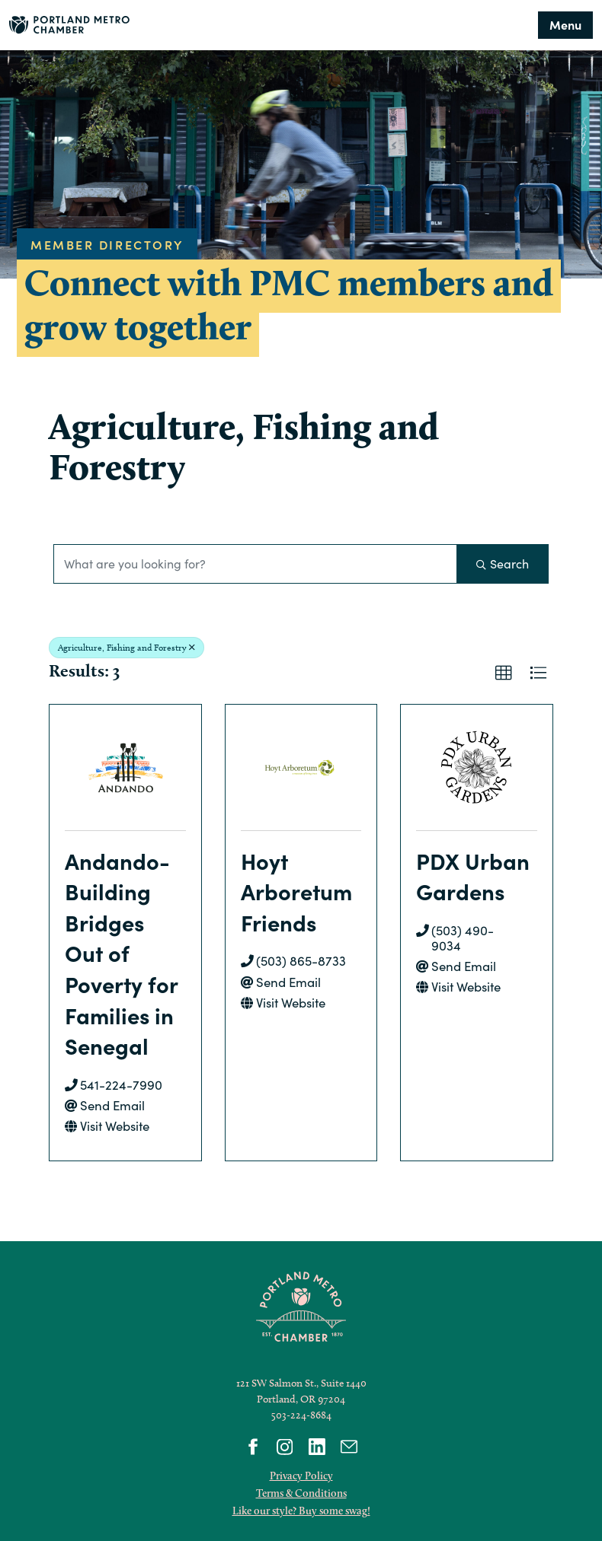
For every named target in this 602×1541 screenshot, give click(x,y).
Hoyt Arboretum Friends (296, 891)
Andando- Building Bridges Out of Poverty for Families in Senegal (121, 953)
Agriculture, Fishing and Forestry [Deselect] (126, 647)
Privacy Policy (301, 1475)
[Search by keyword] (254, 564)
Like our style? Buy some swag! (301, 1510)
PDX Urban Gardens (473, 876)
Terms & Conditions (301, 1493)
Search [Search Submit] (502, 564)
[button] (503, 673)
